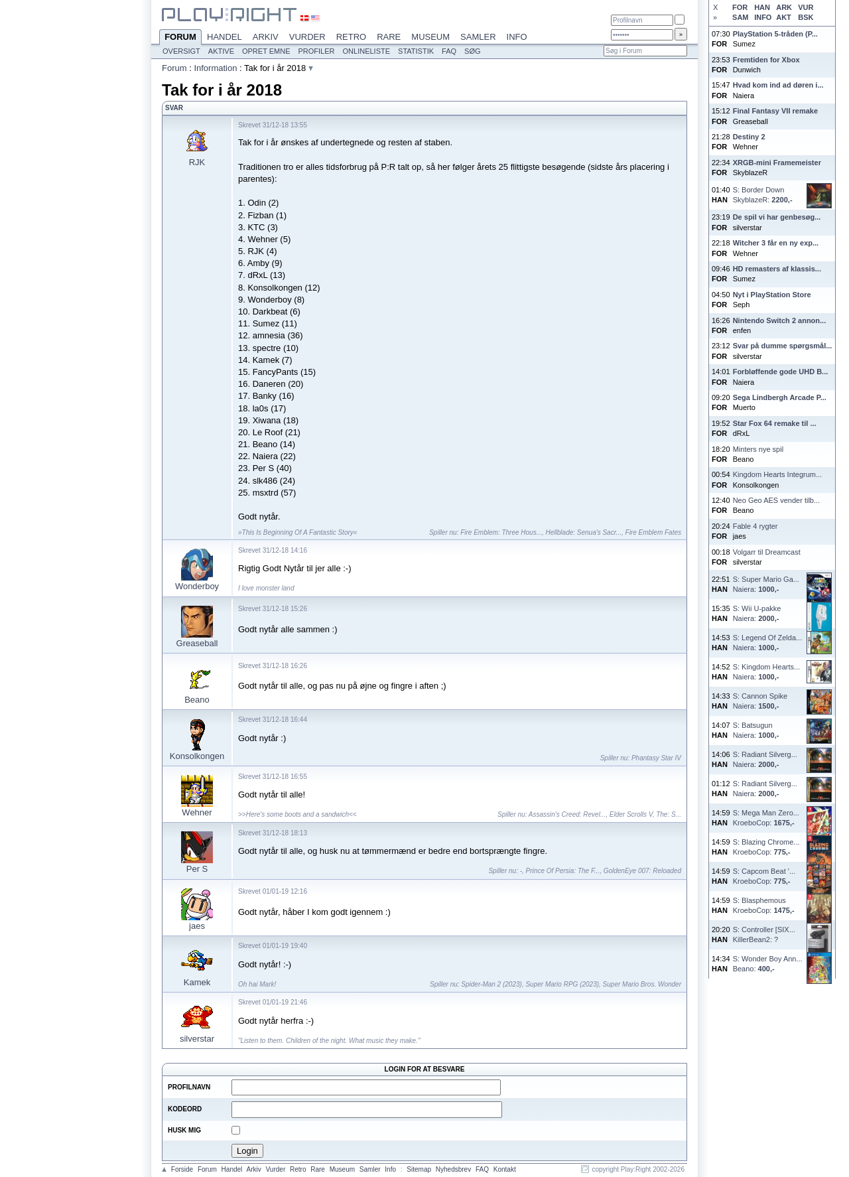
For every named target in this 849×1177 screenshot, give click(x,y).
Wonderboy (197, 586)
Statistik (416, 51)
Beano (197, 700)
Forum (180, 38)
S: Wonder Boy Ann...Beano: (768, 964)
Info (517, 37)
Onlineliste (367, 51)
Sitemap (419, 1169)
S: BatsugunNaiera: (756, 730)
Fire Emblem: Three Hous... (501, 532)
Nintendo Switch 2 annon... (779, 320)
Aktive (221, 51)
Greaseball (197, 643)
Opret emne (266, 51)
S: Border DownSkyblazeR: (763, 195)
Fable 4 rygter (755, 526)
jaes (197, 926)
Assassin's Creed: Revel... (567, 814)
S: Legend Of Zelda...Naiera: (768, 643)
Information (215, 68)
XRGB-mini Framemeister (777, 163)
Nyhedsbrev (453, 1169)
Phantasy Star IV (656, 758)
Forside (182, 1169)
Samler (477, 37)
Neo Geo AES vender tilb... (776, 500)
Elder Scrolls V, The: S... (645, 814)
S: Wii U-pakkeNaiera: (757, 613)
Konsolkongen (197, 756)
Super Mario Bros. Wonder (642, 984)
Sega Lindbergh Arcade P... (779, 397)
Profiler (316, 51)
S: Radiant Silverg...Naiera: (765, 759)
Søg (472, 51)
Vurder (307, 37)
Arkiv (266, 37)
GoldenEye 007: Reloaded (642, 870)
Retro (351, 37)
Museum (430, 37)
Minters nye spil (758, 449)
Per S (197, 869)
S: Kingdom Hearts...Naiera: (767, 672)
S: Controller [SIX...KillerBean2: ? (764, 934)
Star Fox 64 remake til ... (774, 423)
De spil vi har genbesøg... (777, 217)
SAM (740, 17)
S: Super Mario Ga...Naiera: (766, 584)
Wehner (197, 812)
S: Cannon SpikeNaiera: (760, 701)
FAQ (449, 51)
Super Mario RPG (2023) (562, 984)
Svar (174, 107)
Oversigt (181, 51)
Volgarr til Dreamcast (767, 552)
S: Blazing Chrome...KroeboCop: (766, 847)
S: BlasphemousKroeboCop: (764, 905)
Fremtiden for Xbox (766, 60)
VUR (805, 7)
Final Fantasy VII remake (775, 111)
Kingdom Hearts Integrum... (777, 474)
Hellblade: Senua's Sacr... (583, 532)
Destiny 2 (749, 137)
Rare (389, 37)
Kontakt (504, 1169)
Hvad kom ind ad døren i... (778, 85)
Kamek (197, 982)
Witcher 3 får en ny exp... (776, 243)
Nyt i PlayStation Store (772, 295)
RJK (197, 162)
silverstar (197, 1039)
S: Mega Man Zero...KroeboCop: (766, 818)
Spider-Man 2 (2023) (491, 984)
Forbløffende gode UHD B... (780, 372)
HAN (762, 7)
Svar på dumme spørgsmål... (782, 346)
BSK (805, 17)
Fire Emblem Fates (653, 532)
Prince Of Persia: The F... (563, 870)
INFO (762, 17)
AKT (783, 17)
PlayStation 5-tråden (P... (775, 34)
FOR (740, 7)
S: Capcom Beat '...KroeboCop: (764, 876)
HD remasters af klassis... (777, 269)
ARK (784, 7)
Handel (224, 37)
